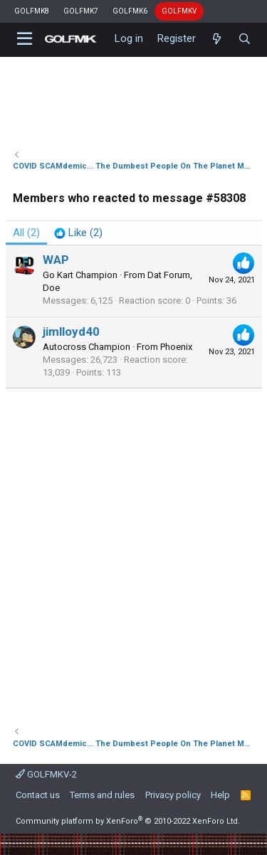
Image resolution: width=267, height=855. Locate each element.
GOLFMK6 (129, 11)
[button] (25, 39)
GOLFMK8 (31, 11)
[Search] (244, 39)
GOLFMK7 (80, 11)
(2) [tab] (26, 232)
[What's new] (217, 39)
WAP (56, 260)
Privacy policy (173, 795)
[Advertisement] (133, 550)
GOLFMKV (179, 11)
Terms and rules (102, 795)
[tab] (78, 233)
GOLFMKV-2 (46, 774)
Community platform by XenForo (128, 821)
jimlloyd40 (71, 331)
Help (220, 795)
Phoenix (176, 346)
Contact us (38, 795)
